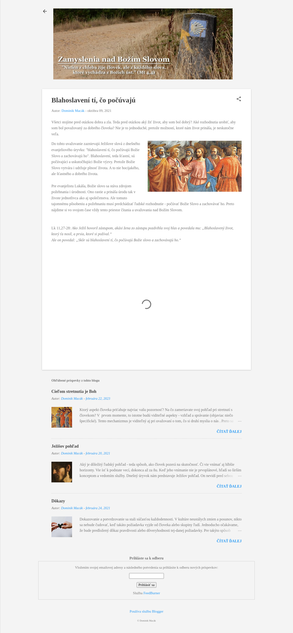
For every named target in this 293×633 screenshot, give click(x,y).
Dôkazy (58, 501)
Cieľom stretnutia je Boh (73, 391)
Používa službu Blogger (146, 611)
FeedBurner (151, 593)
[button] (239, 99)
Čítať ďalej (229, 432)
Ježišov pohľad (65, 446)
